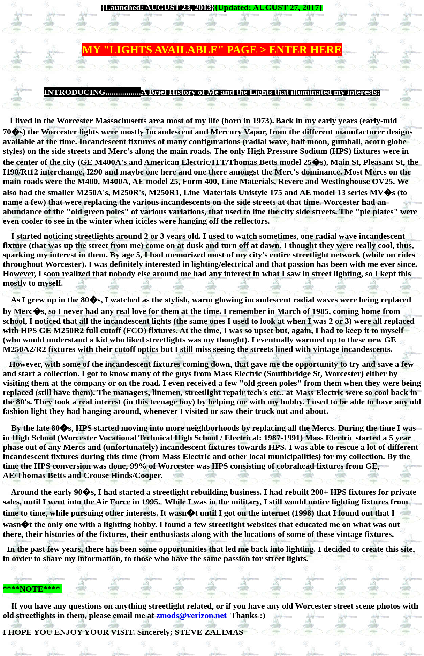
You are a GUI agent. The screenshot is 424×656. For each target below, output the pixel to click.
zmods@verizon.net (191, 615)
